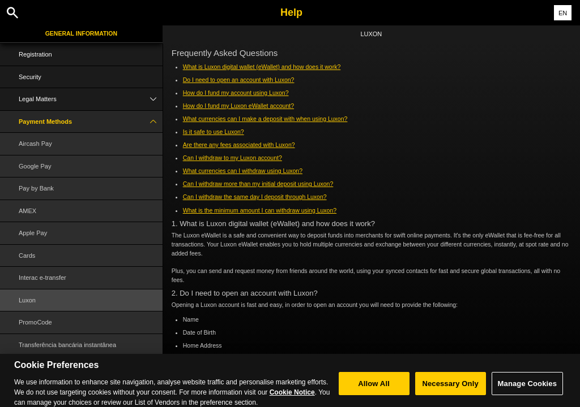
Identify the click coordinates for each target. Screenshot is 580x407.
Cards (27, 255)
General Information (81, 33)
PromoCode (35, 322)
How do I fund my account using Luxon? (236, 92)
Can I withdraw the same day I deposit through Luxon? (255, 196)
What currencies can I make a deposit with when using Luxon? (265, 118)
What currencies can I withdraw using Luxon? (242, 170)
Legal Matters (91, 99)
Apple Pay (33, 233)
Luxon (27, 300)
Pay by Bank (36, 188)
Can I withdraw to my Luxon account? (232, 157)
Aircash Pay (35, 143)
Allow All (374, 388)
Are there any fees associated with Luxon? (239, 144)
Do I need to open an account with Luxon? (239, 79)
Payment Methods (91, 122)
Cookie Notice (292, 397)
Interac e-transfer (42, 277)
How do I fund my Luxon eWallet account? (238, 105)
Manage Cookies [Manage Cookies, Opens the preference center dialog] (527, 388)
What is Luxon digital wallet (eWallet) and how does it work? (262, 66)
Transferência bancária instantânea (67, 344)
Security (30, 76)
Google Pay (35, 166)
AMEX (27, 210)
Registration (35, 54)
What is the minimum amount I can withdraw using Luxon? (259, 210)
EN (562, 13)
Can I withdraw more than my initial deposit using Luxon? (258, 183)
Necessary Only (450, 388)
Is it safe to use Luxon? (213, 131)
